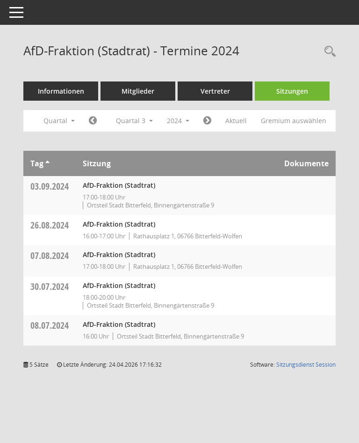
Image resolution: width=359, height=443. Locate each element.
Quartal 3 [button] (134, 120)
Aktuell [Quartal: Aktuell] (236, 120)
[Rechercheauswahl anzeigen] (328, 51)
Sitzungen (292, 91)
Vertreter (215, 91)
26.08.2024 (49, 225)
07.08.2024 (49, 255)
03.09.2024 (49, 186)
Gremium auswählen (293, 120)
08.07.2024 (49, 325)
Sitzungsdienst (306, 365)
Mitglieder (138, 91)
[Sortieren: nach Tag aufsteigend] (47, 163)
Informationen (61, 91)
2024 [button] (178, 120)
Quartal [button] (59, 120)
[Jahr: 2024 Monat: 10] (207, 120)
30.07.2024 (49, 286)
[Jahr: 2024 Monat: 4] (93, 120)
